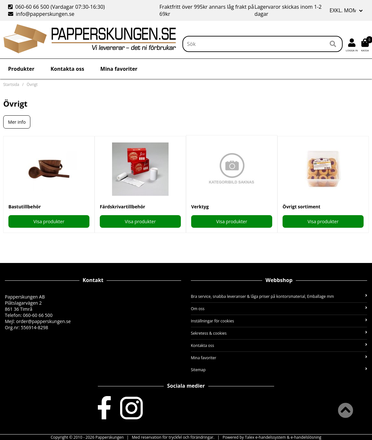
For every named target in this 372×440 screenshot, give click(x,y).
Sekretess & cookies (279, 333)
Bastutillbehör (24, 207)
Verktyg (200, 207)
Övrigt (32, 84)
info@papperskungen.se (41, 13)
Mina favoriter (119, 68)
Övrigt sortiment (301, 207)
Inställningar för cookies (279, 321)
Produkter (21, 68)
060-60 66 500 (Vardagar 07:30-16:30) (57, 6)
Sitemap (279, 369)
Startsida (11, 84)
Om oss (279, 308)
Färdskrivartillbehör (122, 207)
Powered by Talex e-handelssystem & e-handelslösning (271, 437)
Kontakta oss (67, 68)
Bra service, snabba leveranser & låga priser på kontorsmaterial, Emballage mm (279, 296)
